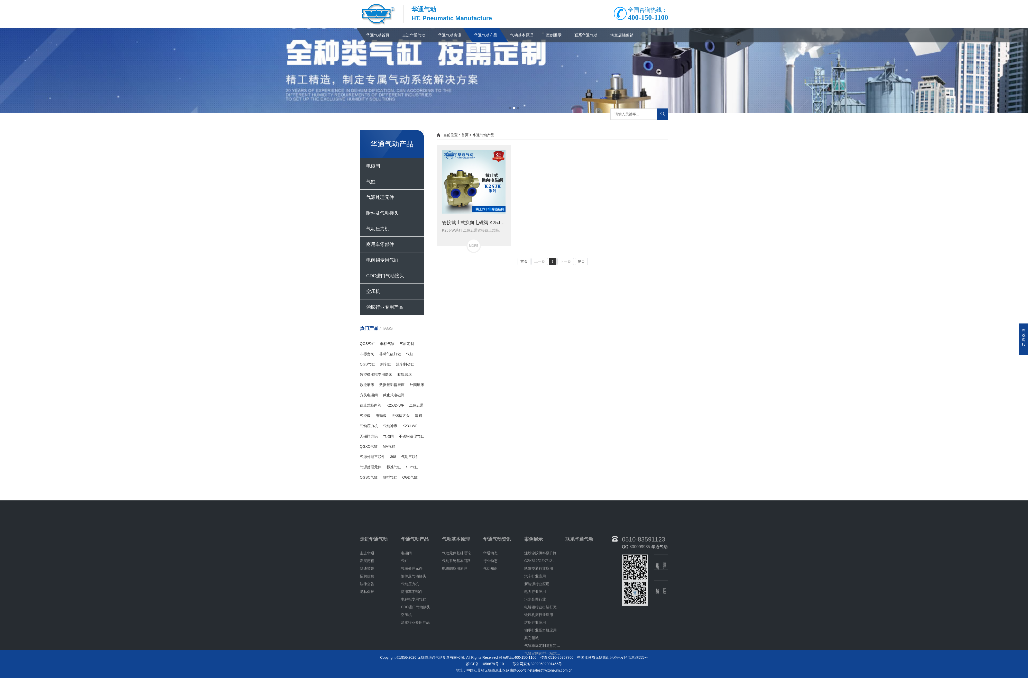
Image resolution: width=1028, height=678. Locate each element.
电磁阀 (373, 166)
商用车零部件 (380, 244)
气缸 (370, 181)
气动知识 (490, 655)
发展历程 (367, 647)
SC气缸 (412, 467)
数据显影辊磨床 (392, 385)
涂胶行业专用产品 (384, 307)
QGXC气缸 (369, 446)
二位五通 (416, 405)
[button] (510, 108)
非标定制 (367, 354)
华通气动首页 (377, 35)
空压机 (373, 291)
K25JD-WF (395, 405)
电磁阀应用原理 (454, 655)
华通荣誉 (367, 655)
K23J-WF (409, 426)
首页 (465, 135)
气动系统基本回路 (456, 647)
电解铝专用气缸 (382, 260)
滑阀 (418, 416)
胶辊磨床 (404, 374)
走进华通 (367, 639)
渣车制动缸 (405, 364)
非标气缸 (387, 344)
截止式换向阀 (370, 405)
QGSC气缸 (369, 477)
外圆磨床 (417, 385)
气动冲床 (390, 426)
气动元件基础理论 (456, 639)
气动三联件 (410, 457)
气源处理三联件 (372, 457)
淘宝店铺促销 (622, 35)
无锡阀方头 (369, 436)
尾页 (581, 261)
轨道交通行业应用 (538, 655)
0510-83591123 (643, 625)
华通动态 (490, 639)
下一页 (565, 261)
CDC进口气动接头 (385, 275)
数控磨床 (367, 385)
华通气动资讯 (449, 35)
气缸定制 (407, 344)
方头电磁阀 (369, 395)
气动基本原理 (521, 35)
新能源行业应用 (536, 670)
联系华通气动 (586, 35)
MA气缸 (389, 446)
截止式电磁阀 (394, 395)
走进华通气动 (413, 35)
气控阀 (365, 416)
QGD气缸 (410, 477)
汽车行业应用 (535, 663)
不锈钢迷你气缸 (411, 436)
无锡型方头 (401, 416)
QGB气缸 (367, 364)
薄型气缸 (390, 477)
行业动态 (490, 647)
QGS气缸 (367, 344)
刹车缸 (385, 364)
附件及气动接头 (382, 213)
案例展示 (554, 35)
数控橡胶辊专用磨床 (376, 374)
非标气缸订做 (390, 354)
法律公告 (367, 670)
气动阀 (388, 436)
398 (393, 457)
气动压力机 (377, 228)
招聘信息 (367, 663)
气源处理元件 (380, 197)
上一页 (539, 261)
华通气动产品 (485, 35)
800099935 (639, 633)
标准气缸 (394, 467)
